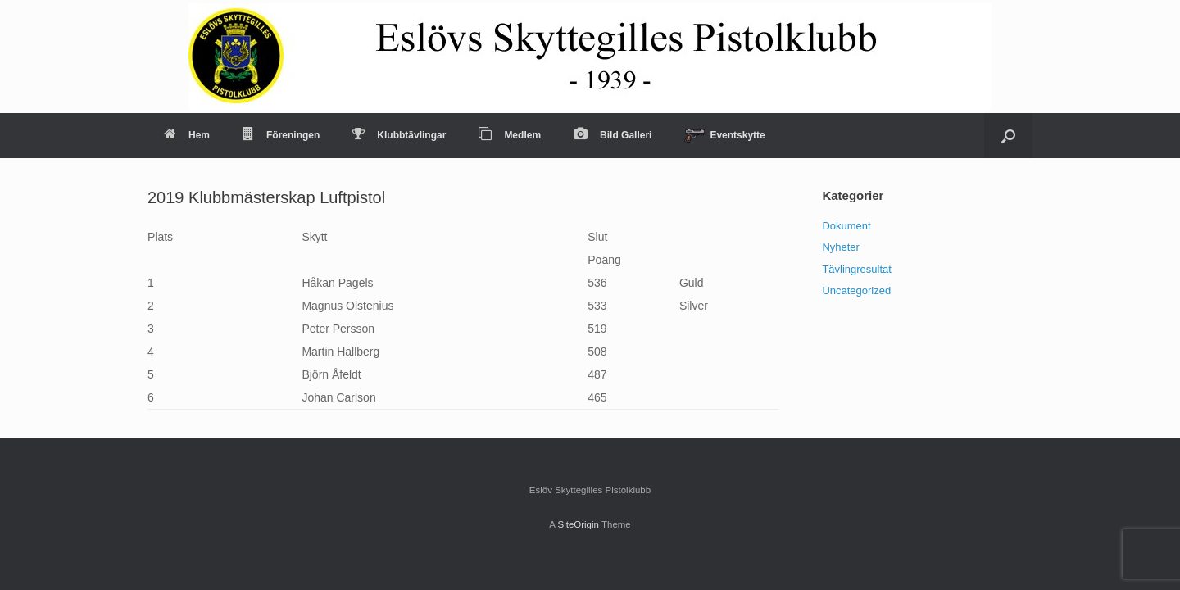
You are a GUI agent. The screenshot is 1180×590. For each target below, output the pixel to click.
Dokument (846, 226)
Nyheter (841, 247)
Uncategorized (856, 290)
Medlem (510, 135)
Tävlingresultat (857, 269)
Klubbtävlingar (399, 135)
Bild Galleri (612, 135)
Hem (187, 135)
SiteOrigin (578, 524)
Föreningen (281, 135)
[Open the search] (1008, 135)
